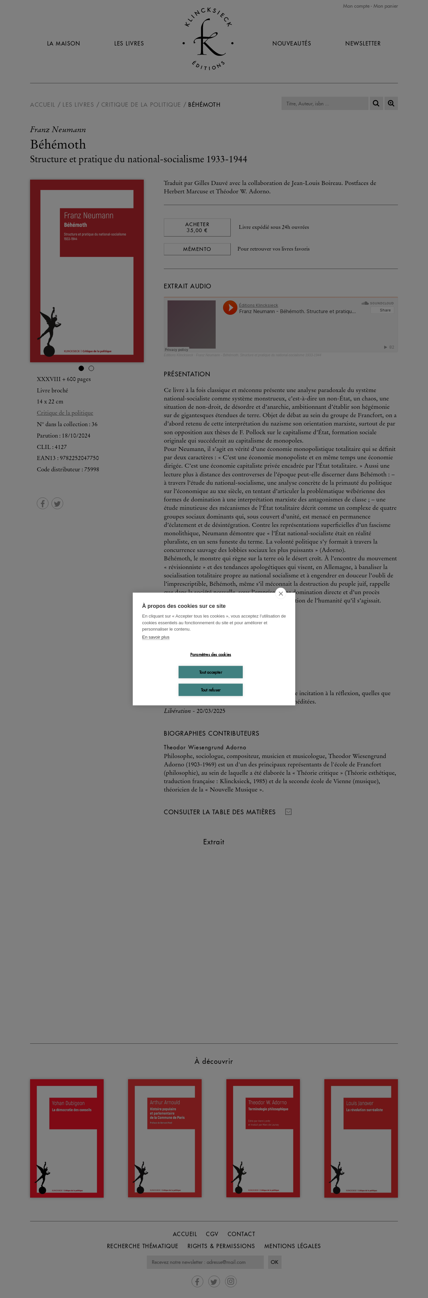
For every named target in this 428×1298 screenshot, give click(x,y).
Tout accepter (210, 671)
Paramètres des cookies (210, 654)
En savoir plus (156, 636)
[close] (280, 593)
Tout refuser (210, 689)
